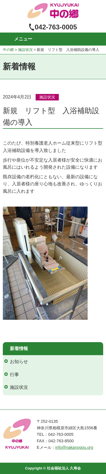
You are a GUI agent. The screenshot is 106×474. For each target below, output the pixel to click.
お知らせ (19, 361)
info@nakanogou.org (74, 447)
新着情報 (19, 348)
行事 (14, 374)
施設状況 (47, 97)
